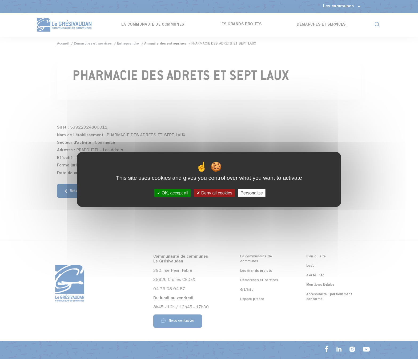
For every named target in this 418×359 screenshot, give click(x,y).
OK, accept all (172, 193)
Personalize (251, 193)
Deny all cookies (214, 193)
